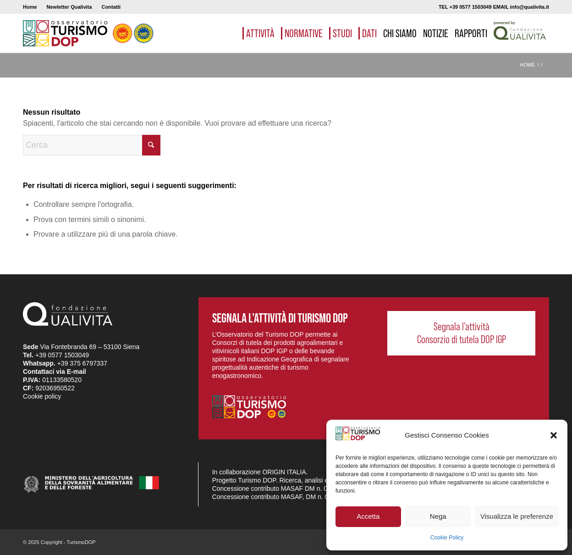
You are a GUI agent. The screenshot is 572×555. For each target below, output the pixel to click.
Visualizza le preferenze (516, 516)
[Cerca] (91, 145)
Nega (438, 516)
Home (30, 7)
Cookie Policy (447, 537)
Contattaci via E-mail (54, 371)
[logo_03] (88, 33)
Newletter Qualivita (69, 7)
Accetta (368, 516)
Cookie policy (42, 396)
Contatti (111, 7)
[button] (553, 435)
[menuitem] (32, 7)
